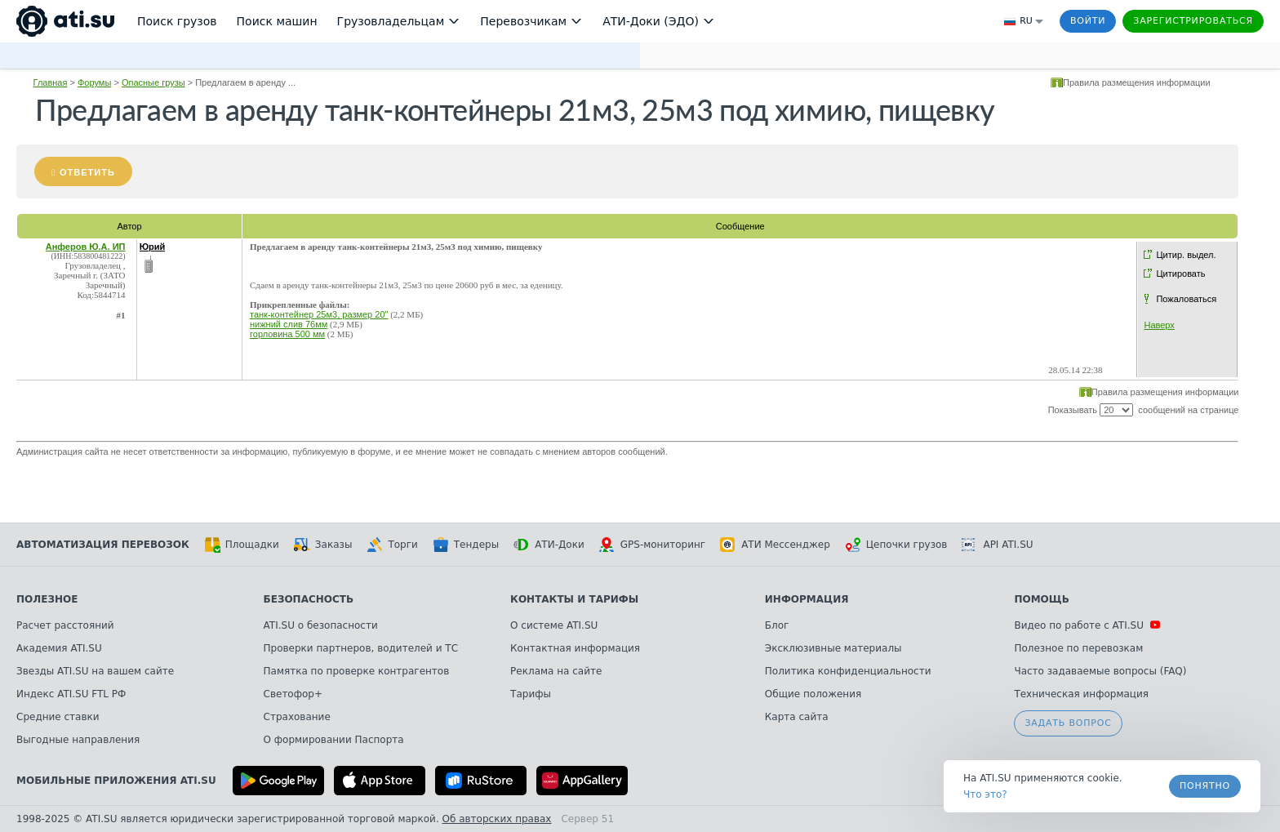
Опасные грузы (153, 82)
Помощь (1041, 599)
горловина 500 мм (287, 334)
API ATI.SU (997, 544)
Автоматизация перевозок (102, 544)
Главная (50, 82)
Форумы (94, 82)
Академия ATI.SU (59, 648)
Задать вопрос (1067, 723)
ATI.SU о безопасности (321, 625)
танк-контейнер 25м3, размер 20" (319, 314)
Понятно (1205, 786)
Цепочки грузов (896, 544)
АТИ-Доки (548, 544)
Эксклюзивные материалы (833, 648)
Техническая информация (1081, 694)
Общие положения (813, 694)
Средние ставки (58, 717)
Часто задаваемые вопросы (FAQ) (1100, 671)
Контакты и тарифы (574, 599)
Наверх (1159, 325)
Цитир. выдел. (1186, 255)
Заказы (323, 544)
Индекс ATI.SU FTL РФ (71, 694)
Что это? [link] (985, 794)
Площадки (241, 544)
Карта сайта (797, 717)
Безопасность (309, 599)
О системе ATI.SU (554, 625)
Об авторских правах (497, 819)
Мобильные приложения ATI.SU (116, 780)
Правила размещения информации (1137, 82)
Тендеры (466, 544)
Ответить (87, 172)
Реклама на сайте (556, 671)
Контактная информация (575, 648)
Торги (392, 544)
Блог (777, 625)
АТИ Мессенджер (775, 544)
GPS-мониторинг (652, 544)
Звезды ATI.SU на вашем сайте (95, 671)
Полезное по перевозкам (1078, 648)
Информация (807, 599)
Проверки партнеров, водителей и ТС (361, 648)
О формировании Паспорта (334, 739)
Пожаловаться (1186, 299)
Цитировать (1180, 273)
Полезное (47, 599)
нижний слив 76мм (288, 324)
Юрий (153, 246)
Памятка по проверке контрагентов (357, 671)
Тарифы (530, 694)
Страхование (297, 717)
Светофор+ (293, 694)
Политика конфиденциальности (848, 671)
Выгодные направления (78, 739)
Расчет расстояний (65, 625)
